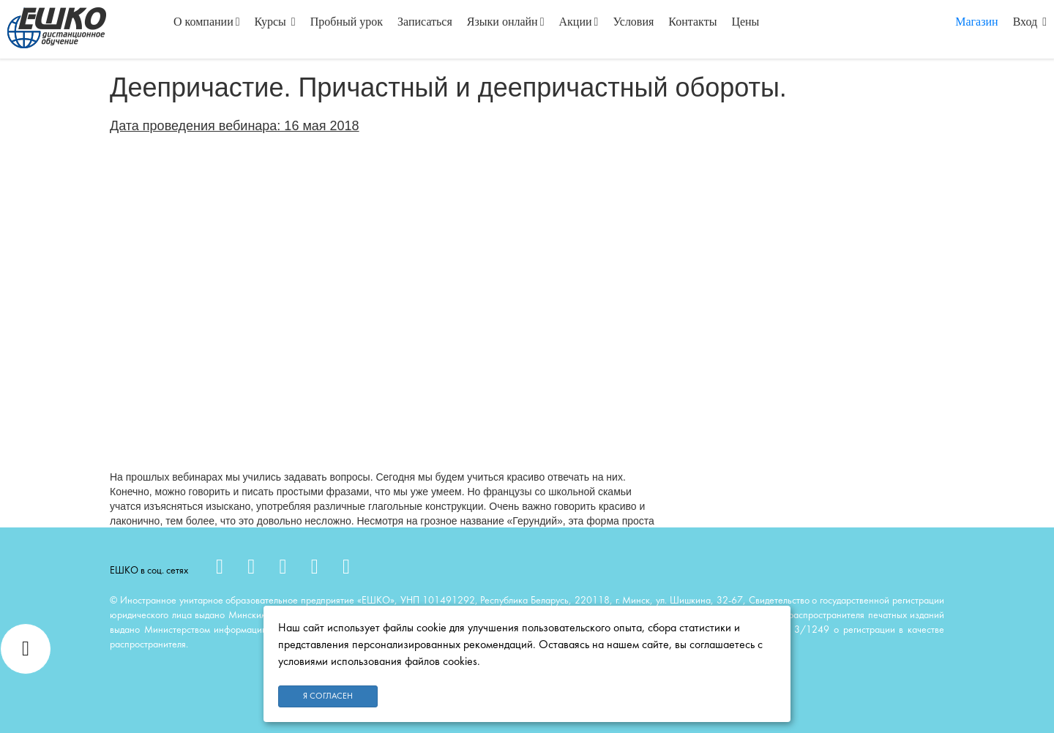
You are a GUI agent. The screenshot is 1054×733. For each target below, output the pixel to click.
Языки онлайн (506, 21)
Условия (633, 21)
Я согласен (328, 696)
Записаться (424, 21)
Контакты (692, 21)
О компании (206, 21)
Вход (1030, 21)
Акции (579, 21)
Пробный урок (346, 21)
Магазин (976, 21)
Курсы (275, 21)
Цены (745, 21)
